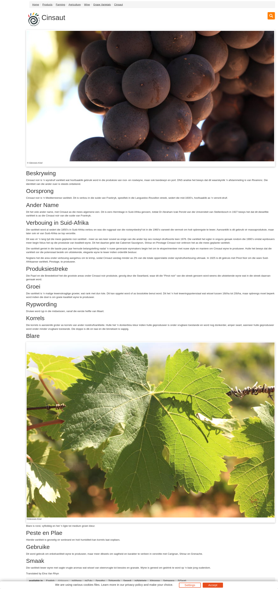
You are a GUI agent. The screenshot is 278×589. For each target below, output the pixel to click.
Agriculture (75, 4)
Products (47, 4)
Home (35, 4)
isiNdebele (141, 580)
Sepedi (127, 580)
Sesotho (100, 580)
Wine (87, 4)
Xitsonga (155, 580)
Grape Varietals (102, 4)
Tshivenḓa (114, 580)
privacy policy (134, 584)
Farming (60, 4)
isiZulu (88, 580)
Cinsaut (118, 4)
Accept (212, 585)
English (50, 580)
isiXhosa (76, 580)
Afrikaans (63, 580)
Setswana (168, 580)
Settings (190, 585)
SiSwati (182, 580)
